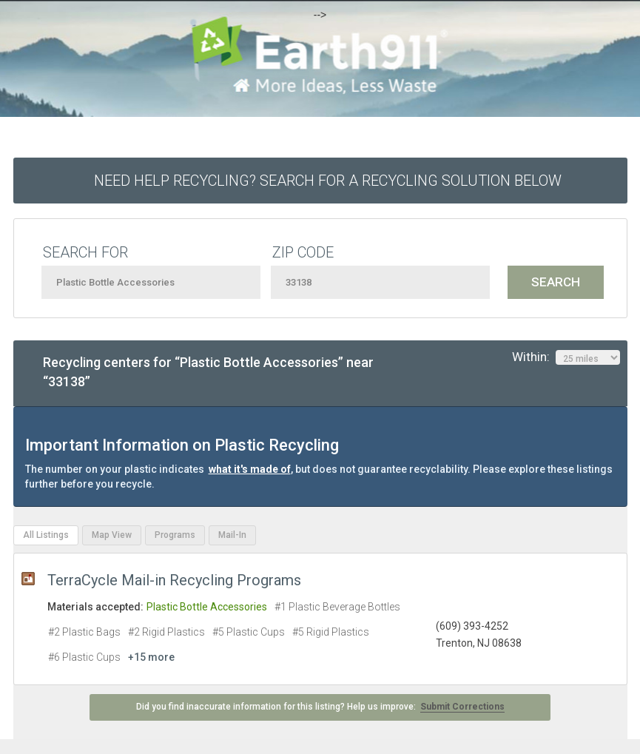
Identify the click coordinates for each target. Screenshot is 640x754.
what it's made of (250, 469)
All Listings (46, 535)
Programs (175, 535)
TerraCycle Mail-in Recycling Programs (174, 580)
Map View (112, 535)
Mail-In (232, 535)
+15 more (151, 657)
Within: (566, 357)
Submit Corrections (462, 706)
